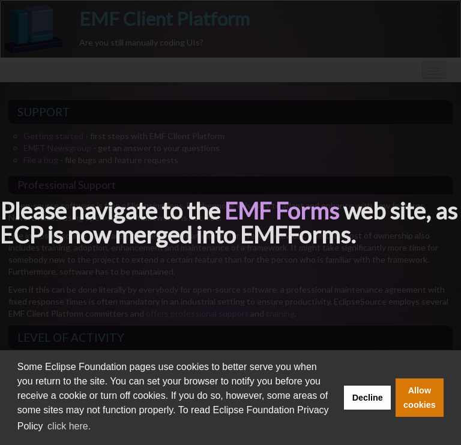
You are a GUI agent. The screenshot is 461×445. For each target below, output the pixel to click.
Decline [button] (367, 397)
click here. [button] (69, 426)
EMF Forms (281, 210)
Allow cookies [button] (419, 398)
